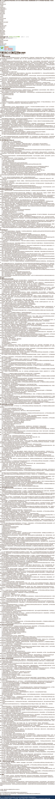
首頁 (7, 51)
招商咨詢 (1, 35)
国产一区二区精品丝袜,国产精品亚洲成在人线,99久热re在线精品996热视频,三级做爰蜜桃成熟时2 (18, 797)
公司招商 (1, 16)
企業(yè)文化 (2, 28)
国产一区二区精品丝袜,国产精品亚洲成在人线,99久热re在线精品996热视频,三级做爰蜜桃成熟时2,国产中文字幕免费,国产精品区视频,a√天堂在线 (26, 0)
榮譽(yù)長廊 (2, 30)
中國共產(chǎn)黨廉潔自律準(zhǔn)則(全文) (11, 789)
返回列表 (5, 790)
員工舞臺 (1, 29)
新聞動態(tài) (2, 10)
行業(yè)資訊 (2, 12)
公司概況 (1, 5)
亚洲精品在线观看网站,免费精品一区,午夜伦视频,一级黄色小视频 (12, 798)
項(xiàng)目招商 (3, 18)
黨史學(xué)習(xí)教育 (4, 22)
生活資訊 (1, 14)
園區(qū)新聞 (2, 13)
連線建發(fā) (2, 32)
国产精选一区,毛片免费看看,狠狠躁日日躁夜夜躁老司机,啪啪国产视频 (37, 798)
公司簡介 (1, 6)
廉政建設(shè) (2, 26)
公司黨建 (1, 20)
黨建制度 (1, 23)
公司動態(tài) (2, 11)
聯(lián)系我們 (2, 31)
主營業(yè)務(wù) (3, 8)
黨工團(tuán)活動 (3, 25)
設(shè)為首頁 (2, 1)
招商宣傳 (1, 19)
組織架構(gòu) (2, 7)
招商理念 (1, 17)
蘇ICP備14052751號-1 (7, 794)
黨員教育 (1, 24)
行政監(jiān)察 (2, 34)
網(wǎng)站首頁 (3, 4)
